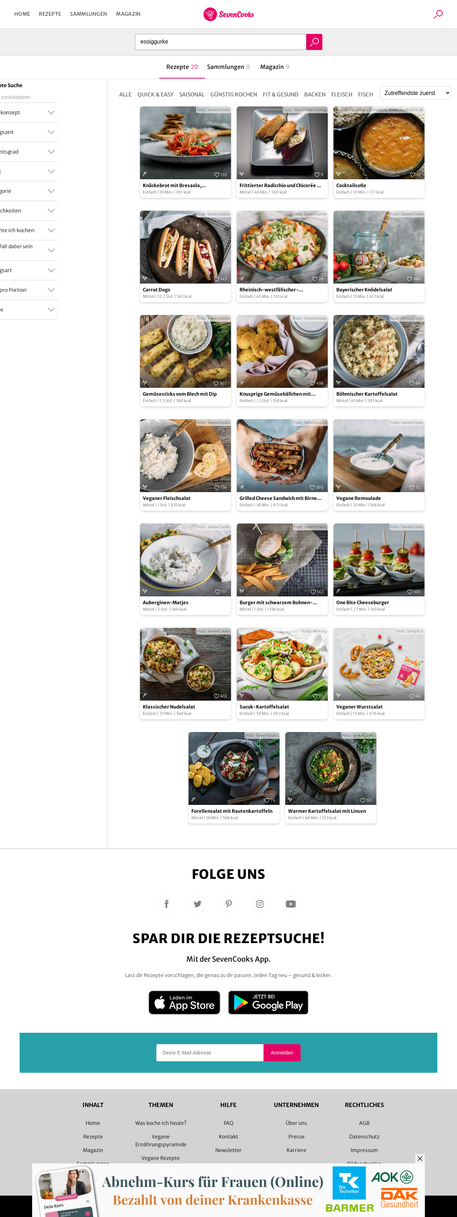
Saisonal (192, 94)
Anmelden (282, 1053)
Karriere (296, 1150)
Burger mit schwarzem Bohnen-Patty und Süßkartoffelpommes (276, 603)
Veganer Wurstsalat (359, 707)
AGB (364, 1123)
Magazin (128, 14)
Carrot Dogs (156, 290)
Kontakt (228, 1136)
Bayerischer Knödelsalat (364, 290)
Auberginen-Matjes (166, 603)
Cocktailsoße (351, 185)
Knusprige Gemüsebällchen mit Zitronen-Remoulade (275, 394)
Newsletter (228, 1150)
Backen (315, 94)
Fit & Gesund (280, 94)
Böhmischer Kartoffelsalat (367, 394)
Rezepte (50, 14)
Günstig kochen (233, 94)
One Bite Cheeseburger (362, 603)
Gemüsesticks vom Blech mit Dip (180, 394)
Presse (296, 1136)
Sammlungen (88, 14)
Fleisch (341, 94)
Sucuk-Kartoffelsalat (264, 707)
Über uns (296, 1123)
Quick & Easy (155, 94)
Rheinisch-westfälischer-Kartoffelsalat (269, 290)
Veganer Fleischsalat (167, 498)
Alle (125, 94)
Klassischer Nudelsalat (169, 707)
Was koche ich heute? (160, 1123)
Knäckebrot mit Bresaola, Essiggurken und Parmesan (174, 185)
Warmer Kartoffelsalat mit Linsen (327, 811)
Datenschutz (364, 1136)
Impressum (364, 1150)
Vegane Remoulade (358, 498)
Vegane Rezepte (160, 1158)
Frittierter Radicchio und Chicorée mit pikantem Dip (282, 185)
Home (22, 14)
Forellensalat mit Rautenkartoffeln (231, 811)
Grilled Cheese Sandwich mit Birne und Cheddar (278, 498)
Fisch (365, 94)
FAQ (228, 1123)
